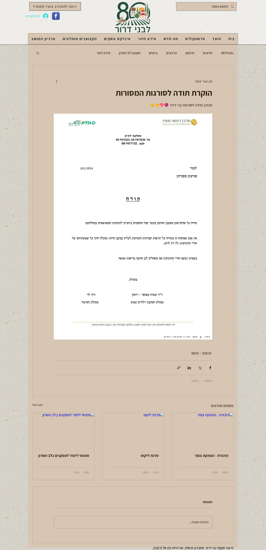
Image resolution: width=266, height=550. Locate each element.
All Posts (227, 53)
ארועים (207, 53)
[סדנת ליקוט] (133, 430)
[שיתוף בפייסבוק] (210, 368)
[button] (38, 53)
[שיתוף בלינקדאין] (189, 368)
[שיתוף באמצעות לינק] (179, 368)
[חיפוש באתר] (206, 6)
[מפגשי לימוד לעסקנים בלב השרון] (63, 430)
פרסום (189, 53)
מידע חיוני (103, 53)
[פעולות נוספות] (56, 81)
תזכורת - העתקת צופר (211, 455)
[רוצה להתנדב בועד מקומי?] (55, 6)
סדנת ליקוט (150, 455)
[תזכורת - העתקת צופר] (202, 430)
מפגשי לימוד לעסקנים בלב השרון (63, 455)
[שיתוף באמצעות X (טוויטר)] (200, 368)
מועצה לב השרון (129, 53)
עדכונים (171, 53)
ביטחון (153, 53)
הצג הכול (37, 405)
